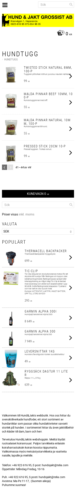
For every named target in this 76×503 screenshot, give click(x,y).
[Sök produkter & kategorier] (56, 4)
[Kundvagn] (37, 34)
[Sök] (71, 5)
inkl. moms (26, 214)
